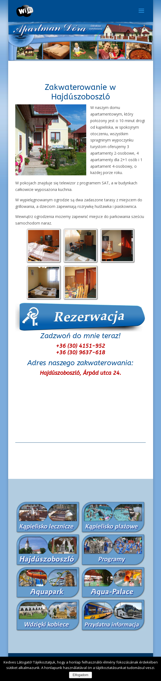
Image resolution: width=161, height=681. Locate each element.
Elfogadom (80, 675)
